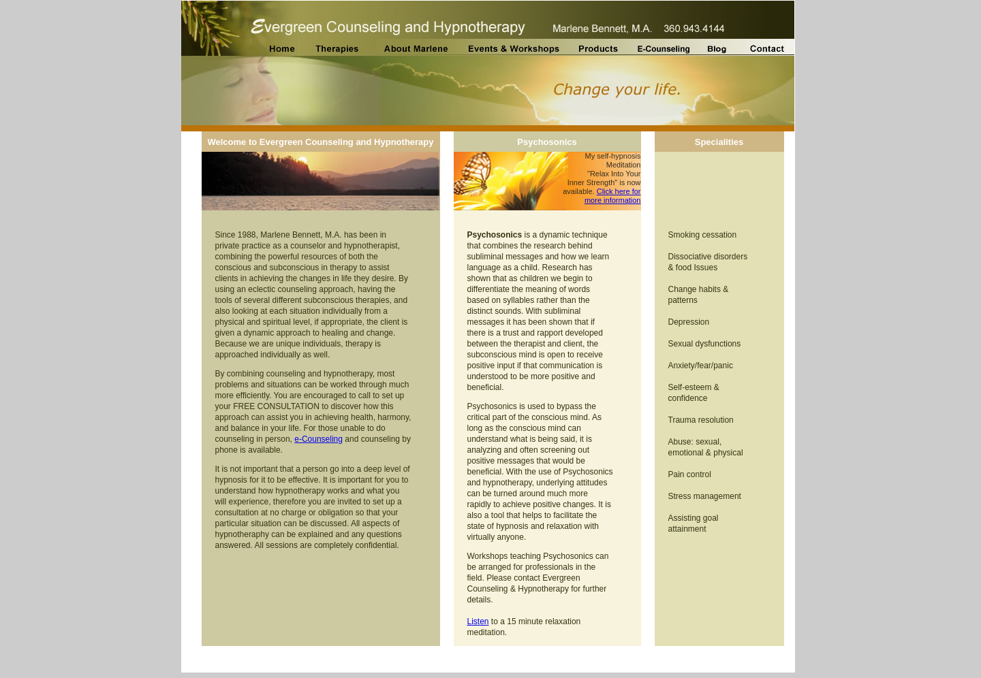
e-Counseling (318, 439)
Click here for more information (613, 195)
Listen (478, 621)
